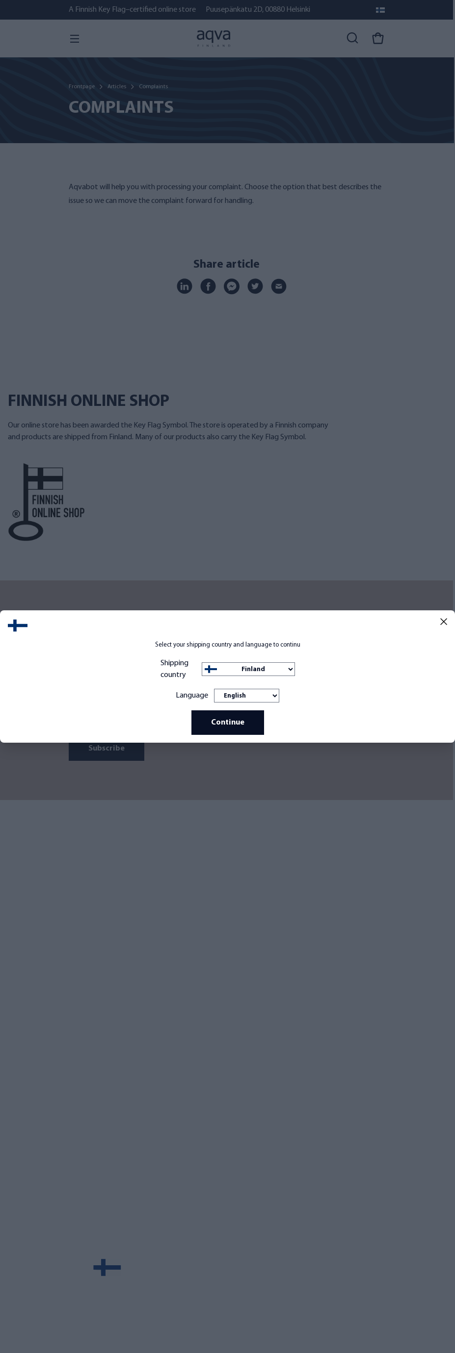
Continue (227, 723)
